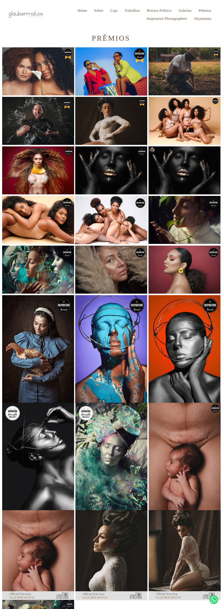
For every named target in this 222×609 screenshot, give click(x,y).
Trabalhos (132, 10)
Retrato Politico (159, 10)
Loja (114, 10)
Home (82, 10)
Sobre (98, 10)
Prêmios (205, 10)
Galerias (185, 10)
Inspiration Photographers (167, 19)
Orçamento (202, 19)
